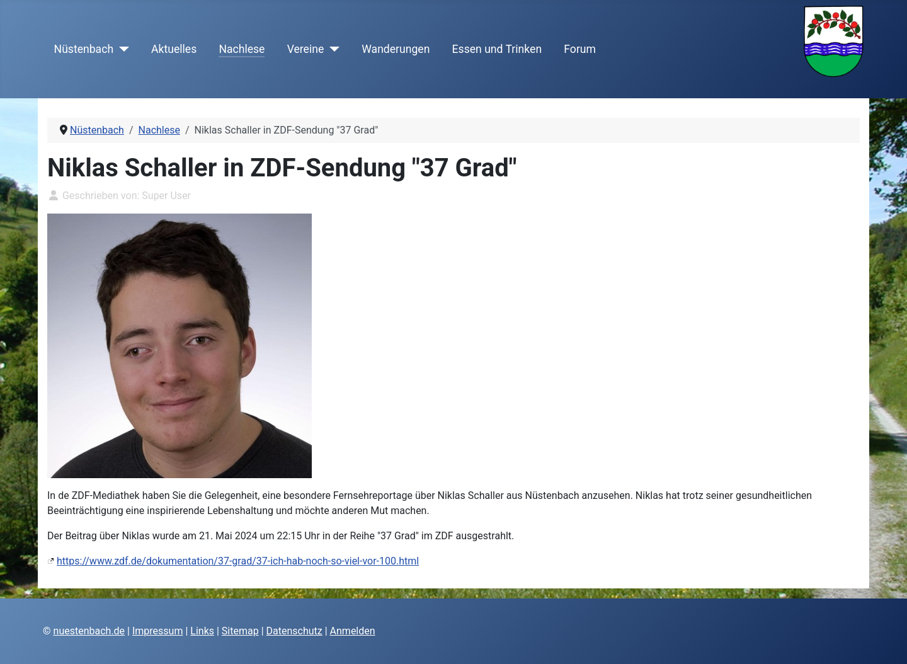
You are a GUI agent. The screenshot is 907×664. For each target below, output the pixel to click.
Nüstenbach (83, 49)
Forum (580, 49)
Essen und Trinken (497, 49)
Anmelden (352, 631)
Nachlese (242, 49)
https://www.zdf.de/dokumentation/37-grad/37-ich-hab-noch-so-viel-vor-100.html (238, 561)
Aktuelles (174, 49)
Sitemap (240, 631)
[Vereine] (331, 49)
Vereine (305, 49)
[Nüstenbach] (121, 49)
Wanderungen (396, 49)
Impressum (157, 631)
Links (202, 631)
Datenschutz (294, 631)
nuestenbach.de (89, 631)
